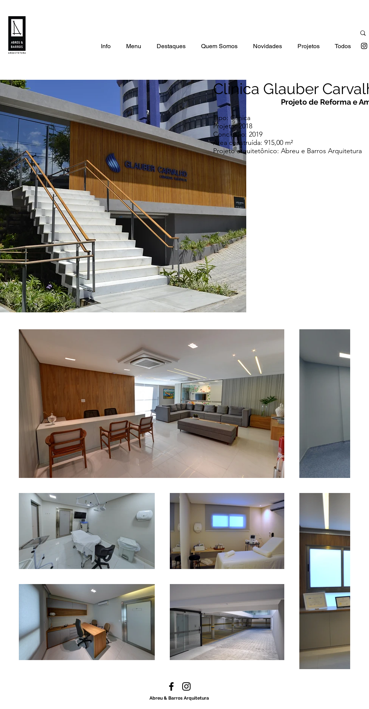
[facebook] (171, 686)
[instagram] (364, 46)
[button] (105, 48)
